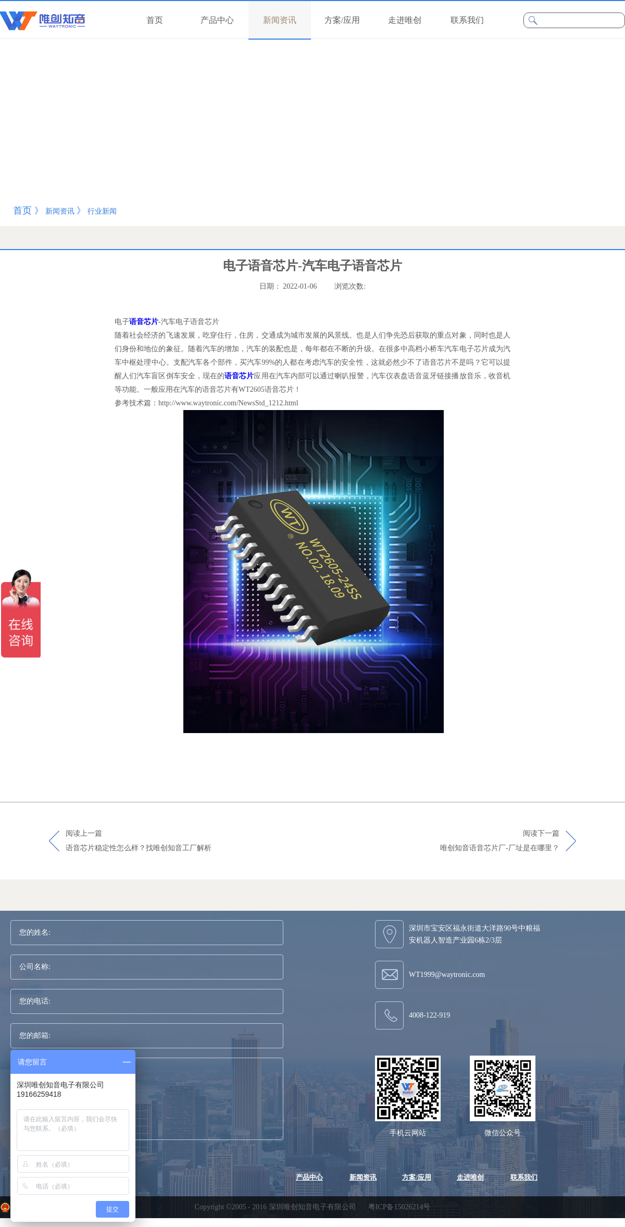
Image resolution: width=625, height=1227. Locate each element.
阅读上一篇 (138, 841)
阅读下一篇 (499, 841)
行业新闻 (102, 211)
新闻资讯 (59, 211)
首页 (154, 20)
